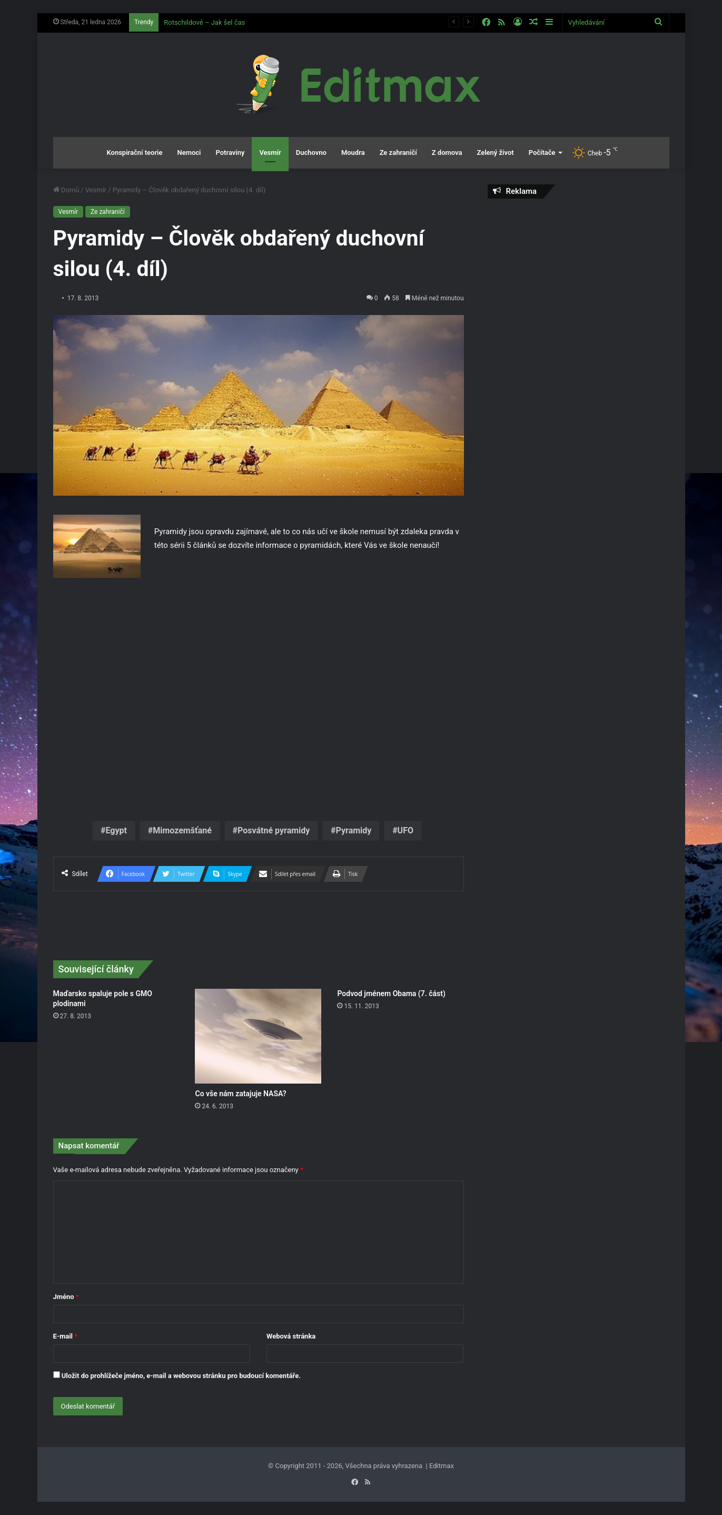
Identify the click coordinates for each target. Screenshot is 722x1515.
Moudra (353, 152)
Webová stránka (290, 1336)
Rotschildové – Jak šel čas (204, 22)
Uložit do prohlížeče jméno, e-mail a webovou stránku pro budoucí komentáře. (181, 1376)
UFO (405, 830)
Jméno (66, 1297)
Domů (66, 190)
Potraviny (229, 152)
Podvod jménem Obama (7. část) (391, 993)
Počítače (542, 152)
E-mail (65, 1336)
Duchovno (311, 152)
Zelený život (495, 152)
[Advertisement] (578, 283)
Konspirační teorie (134, 152)
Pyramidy (354, 830)
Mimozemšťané (182, 830)
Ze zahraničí (398, 152)
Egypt (116, 830)
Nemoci (189, 152)
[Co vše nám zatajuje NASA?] (258, 1036)
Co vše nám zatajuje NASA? (240, 1093)
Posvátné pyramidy (274, 830)
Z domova (447, 152)
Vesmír (270, 152)
